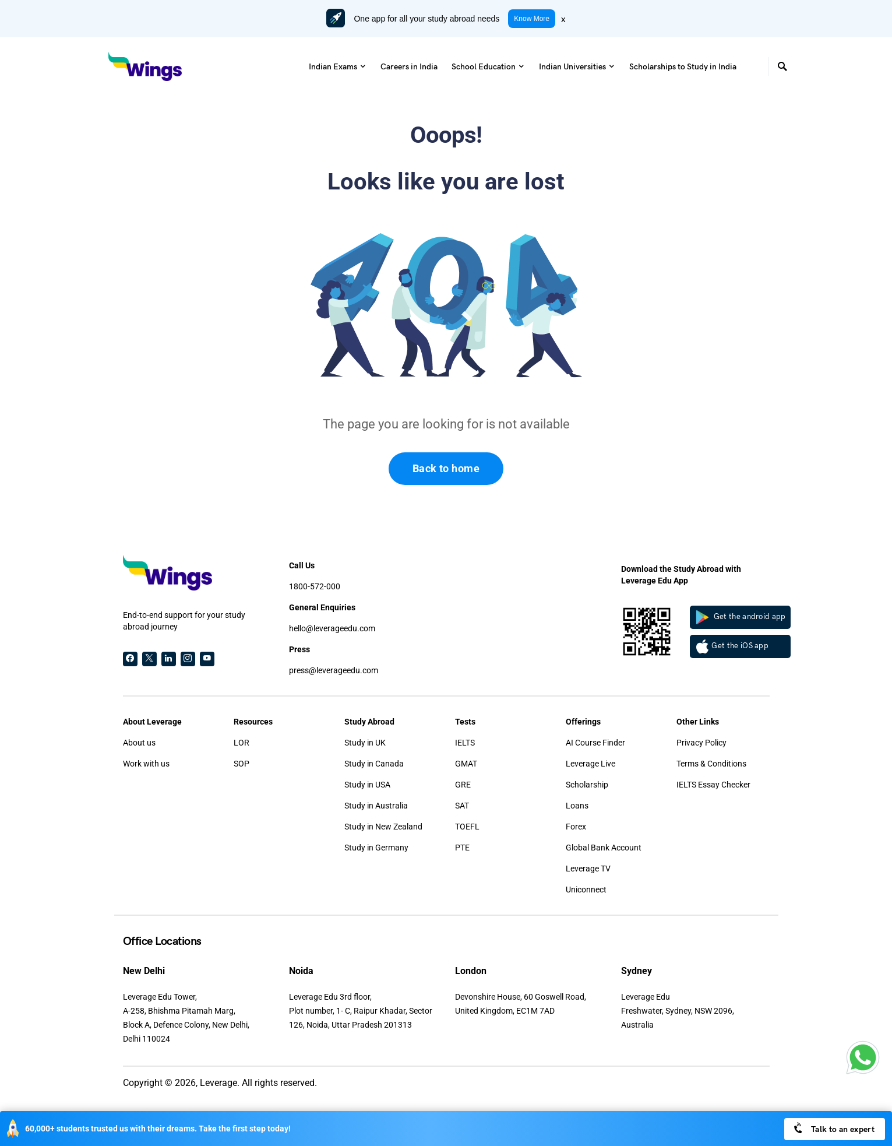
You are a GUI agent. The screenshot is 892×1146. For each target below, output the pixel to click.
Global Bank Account (603, 847)
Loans (577, 805)
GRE (463, 784)
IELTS (465, 742)
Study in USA (367, 784)
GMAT (466, 763)
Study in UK (365, 742)
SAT (462, 805)
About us (139, 742)
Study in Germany (376, 847)
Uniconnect (586, 889)
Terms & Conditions (711, 763)
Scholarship (587, 784)
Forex (576, 826)
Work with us (146, 763)
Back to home (446, 468)
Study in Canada (374, 763)
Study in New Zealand (383, 826)
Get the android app (741, 617)
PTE (462, 847)
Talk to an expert (833, 1128)
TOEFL (467, 826)
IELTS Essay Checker (713, 784)
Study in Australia (376, 805)
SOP (241, 763)
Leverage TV (588, 868)
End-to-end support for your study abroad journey (184, 620)
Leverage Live (590, 763)
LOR (241, 742)
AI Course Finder (595, 742)
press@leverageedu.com (333, 670)
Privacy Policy (701, 742)
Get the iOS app (732, 646)
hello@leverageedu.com (332, 628)
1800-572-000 (314, 586)
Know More (531, 19)
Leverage (218, 1082)
